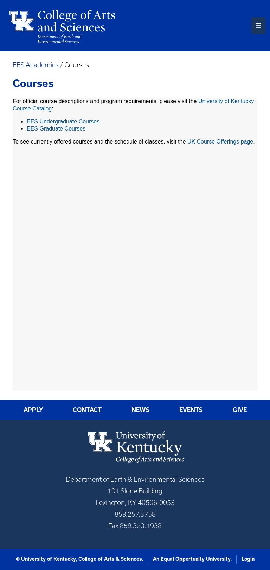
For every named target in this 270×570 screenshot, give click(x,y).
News (140, 410)
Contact (87, 410)
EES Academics (36, 65)
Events (191, 410)
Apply (33, 410)
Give (240, 410)
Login (248, 559)
